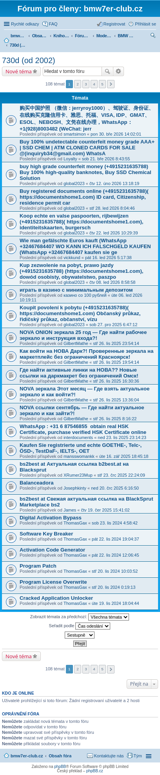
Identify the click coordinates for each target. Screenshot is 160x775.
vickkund (72, 257)
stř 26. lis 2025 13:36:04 (116, 399)
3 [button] (86, 84)
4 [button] (94, 84)
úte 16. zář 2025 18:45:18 (123, 456)
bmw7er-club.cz (27, 755)
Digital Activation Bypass (51, 518)
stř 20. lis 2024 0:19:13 (113, 587)
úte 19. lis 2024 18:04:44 (115, 603)
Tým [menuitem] (138, 755)
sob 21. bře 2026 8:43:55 (106, 158)
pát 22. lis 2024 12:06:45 (115, 555)
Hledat (107, 71)
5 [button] (102, 84)
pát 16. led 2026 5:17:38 (108, 257)
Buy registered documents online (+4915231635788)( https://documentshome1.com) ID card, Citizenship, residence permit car (84, 197)
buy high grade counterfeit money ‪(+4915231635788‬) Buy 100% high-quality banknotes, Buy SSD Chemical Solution (85, 172)
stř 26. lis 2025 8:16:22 (114, 418)
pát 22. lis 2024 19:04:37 (115, 539)
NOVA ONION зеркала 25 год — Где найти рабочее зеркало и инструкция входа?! (83, 335)
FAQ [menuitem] (53, 24)
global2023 (74, 183)
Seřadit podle (80, 626)
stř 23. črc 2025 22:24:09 (121, 475)
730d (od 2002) (28, 60)
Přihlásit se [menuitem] (145, 24)
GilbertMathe (76, 343)
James (70, 510)
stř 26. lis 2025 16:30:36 (116, 381)
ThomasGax (75, 523)
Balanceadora (37, 483)
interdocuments (78, 437)
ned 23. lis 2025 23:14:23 (122, 437)
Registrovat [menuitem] (114, 24)
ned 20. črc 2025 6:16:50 (115, 488)
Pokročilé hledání (118, 71)
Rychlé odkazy (25, 24)
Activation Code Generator (52, 550)
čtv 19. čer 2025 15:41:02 (105, 510)
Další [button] (111, 84)
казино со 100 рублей (85, 295)
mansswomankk (79, 456)
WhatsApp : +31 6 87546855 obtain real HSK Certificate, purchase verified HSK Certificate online (83, 429)
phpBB (60, 766)
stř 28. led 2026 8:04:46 (112, 208)
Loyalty (70, 158)
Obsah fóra (60, 755)
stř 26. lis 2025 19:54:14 (116, 362)
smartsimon (75, 134)
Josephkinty (75, 488)
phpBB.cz (94, 771)
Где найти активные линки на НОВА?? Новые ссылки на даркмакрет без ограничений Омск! (79, 373)
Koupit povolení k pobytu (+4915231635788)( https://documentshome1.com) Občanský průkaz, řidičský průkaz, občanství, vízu (80, 313)
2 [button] (77, 84)
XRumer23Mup (78, 475)
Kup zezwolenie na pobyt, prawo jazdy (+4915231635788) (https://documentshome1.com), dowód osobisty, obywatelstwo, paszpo (82, 271)
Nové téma (18, 71)
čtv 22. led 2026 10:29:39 (113, 233)
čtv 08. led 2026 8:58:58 (112, 282)
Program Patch (38, 566)
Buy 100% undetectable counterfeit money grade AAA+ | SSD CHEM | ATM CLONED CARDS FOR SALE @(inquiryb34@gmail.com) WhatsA (87, 147)
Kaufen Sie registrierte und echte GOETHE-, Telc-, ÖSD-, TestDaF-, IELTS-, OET (81, 448)
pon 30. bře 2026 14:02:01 (116, 134)
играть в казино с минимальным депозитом (76, 290)
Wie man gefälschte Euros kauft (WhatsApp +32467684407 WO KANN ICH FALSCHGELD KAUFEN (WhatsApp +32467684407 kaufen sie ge (85, 246)
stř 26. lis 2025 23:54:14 (116, 343)
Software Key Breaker (46, 534)
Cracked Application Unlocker (56, 598)
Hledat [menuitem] (153, 36)
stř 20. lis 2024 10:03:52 (115, 571)
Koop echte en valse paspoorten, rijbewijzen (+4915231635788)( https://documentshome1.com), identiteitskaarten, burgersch (82, 222)
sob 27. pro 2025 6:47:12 (113, 324)
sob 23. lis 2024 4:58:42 (115, 523)
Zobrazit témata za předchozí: (79, 617)
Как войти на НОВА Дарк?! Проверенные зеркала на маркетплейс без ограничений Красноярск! (86, 354)
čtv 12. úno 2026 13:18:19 (114, 183)
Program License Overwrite (53, 582)
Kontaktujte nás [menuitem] (109, 755)
